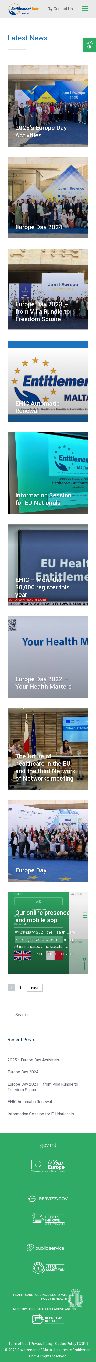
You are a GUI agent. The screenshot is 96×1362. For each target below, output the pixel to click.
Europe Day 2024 (38, 227)
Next (35, 987)
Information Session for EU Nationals (43, 499)
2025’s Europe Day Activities (41, 131)
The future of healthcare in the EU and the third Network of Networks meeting (45, 767)
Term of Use (18, 1344)
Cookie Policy (66, 1344)
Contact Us (60, 8)
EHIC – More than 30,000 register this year (42, 587)
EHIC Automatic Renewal (37, 407)
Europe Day (31, 870)
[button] (89, 45)
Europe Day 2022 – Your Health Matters (43, 683)
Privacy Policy (42, 1344)
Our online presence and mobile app (42, 916)
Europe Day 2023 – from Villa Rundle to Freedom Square (42, 312)
